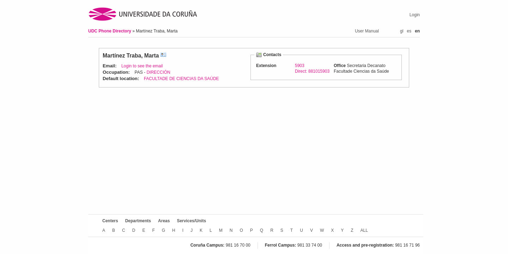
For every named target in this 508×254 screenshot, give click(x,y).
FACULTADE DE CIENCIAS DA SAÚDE (181, 78)
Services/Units (191, 220)
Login (415, 14)
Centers (110, 220)
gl (401, 31)
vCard (163, 55)
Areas (164, 220)
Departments (138, 220)
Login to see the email (142, 66)
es (409, 31)
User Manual (367, 31)
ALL (364, 230)
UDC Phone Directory (110, 31)
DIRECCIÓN (158, 72)
